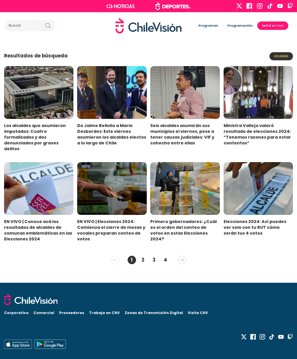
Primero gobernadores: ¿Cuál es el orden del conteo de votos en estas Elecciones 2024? (183, 230)
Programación (240, 25)
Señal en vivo (273, 25)
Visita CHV (198, 312)
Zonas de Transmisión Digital (154, 312)
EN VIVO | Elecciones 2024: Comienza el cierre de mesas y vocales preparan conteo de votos (111, 230)
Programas (208, 25)
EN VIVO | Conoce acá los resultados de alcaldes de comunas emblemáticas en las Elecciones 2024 (38, 230)
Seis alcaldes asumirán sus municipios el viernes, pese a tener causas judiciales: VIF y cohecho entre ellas (182, 134)
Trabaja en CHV (104, 312)
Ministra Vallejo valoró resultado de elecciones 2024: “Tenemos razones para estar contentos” (257, 134)
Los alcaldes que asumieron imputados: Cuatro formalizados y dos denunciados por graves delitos (35, 137)
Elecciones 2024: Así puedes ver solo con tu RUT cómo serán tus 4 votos (255, 227)
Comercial (43, 312)
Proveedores (71, 312)
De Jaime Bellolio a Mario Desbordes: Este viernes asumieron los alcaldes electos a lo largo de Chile (111, 134)
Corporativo (16, 312)
